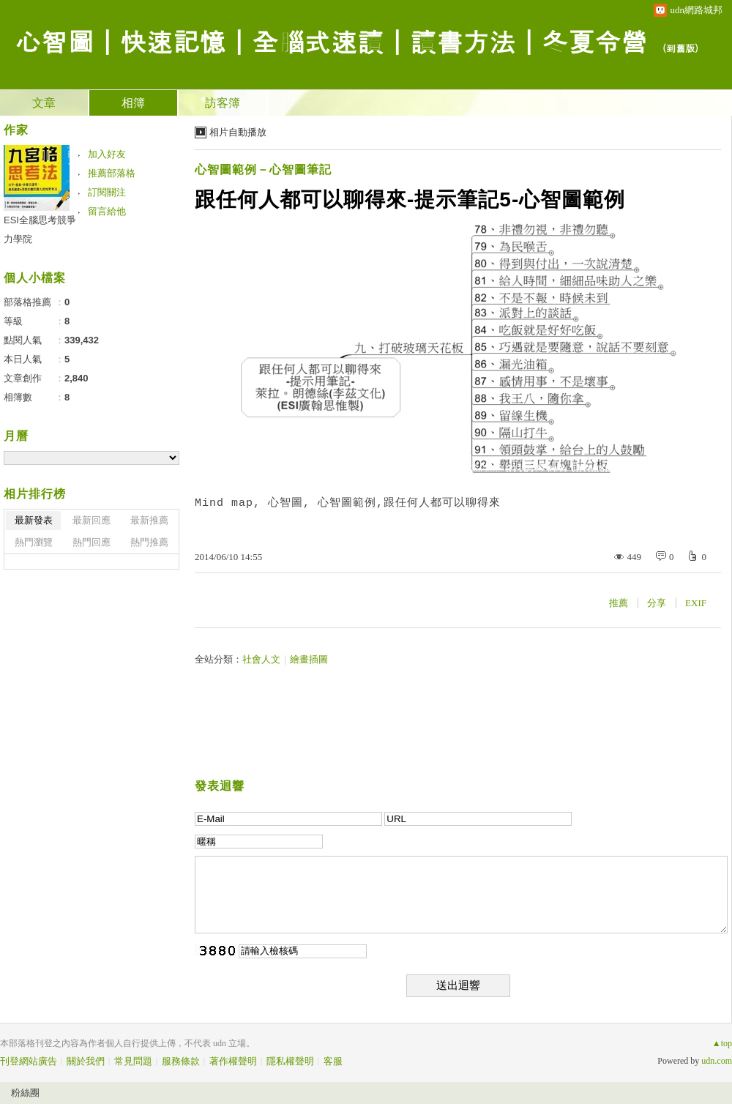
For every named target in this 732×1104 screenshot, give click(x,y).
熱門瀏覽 (34, 542)
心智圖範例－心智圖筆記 (263, 169)
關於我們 (86, 1061)
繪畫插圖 (309, 659)
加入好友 (107, 154)
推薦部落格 (111, 173)
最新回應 (91, 520)
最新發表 (34, 520)
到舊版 (680, 48)
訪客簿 (222, 103)
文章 (44, 103)
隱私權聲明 (290, 1061)
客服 (333, 1061)
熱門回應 (91, 542)
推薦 (618, 602)
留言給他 (107, 211)
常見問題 (133, 1061)
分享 (656, 602)
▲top (722, 1043)
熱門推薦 (149, 542)
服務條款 (181, 1061)
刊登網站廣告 (28, 1061)
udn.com (716, 1061)
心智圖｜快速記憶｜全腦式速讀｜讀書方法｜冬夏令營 (331, 40)
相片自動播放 (237, 132)
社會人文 (261, 659)
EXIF (695, 602)
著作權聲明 (233, 1061)
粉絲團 (25, 1092)
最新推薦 (149, 520)
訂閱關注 (107, 192)
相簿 (133, 103)
